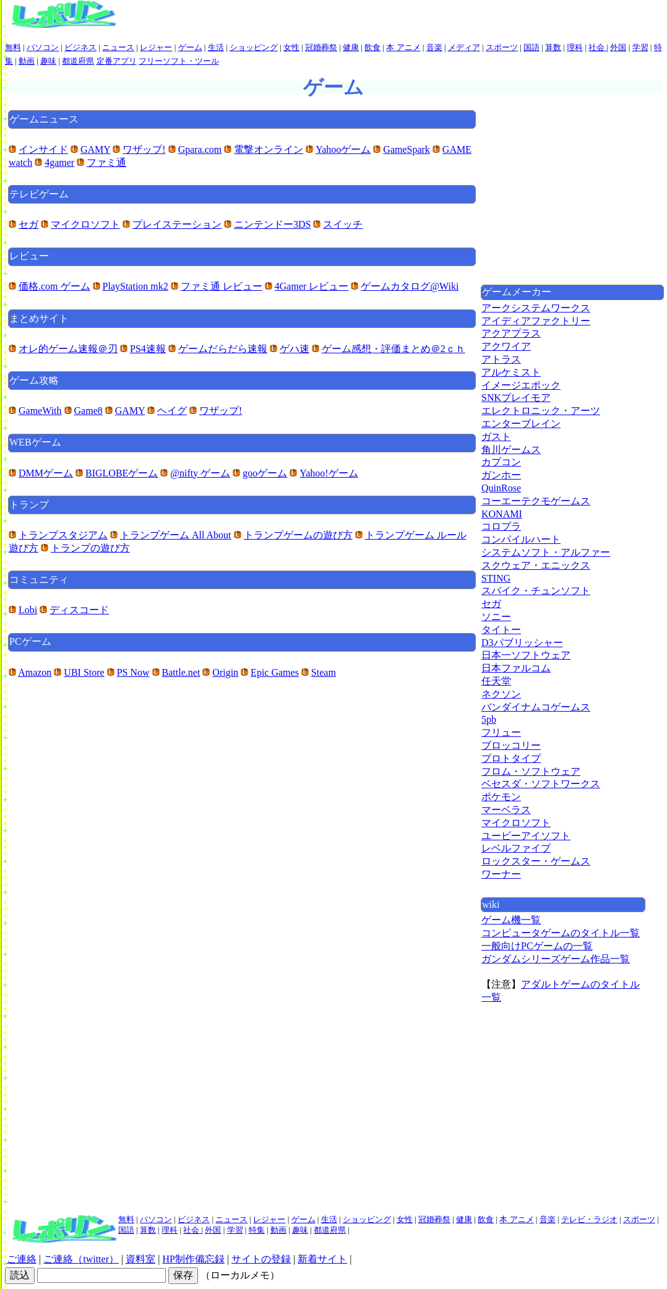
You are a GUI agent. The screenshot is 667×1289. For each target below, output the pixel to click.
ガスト (496, 436)
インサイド (43, 149)
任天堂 (496, 681)
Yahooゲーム (343, 149)
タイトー (501, 629)
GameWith (40, 410)
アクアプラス (511, 333)
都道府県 (78, 61)
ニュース (118, 47)
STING (495, 578)
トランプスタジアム (63, 535)
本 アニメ (403, 47)
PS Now (133, 672)
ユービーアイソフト (525, 835)
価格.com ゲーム (54, 286)
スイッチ (343, 224)
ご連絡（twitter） (81, 1259)
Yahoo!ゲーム (328, 473)
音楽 (434, 47)
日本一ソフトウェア (525, 655)
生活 (216, 47)
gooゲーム (265, 473)
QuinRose (501, 488)
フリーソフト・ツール (179, 61)
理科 (575, 47)
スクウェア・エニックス (535, 565)
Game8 (88, 410)
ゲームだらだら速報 (222, 348)
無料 (13, 47)
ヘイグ (172, 410)
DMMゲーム (46, 473)
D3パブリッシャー (522, 642)
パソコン (43, 47)
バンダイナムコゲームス (535, 707)
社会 (597, 47)
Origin (225, 672)
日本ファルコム (516, 668)
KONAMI (501, 514)
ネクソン (501, 694)
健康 (351, 47)
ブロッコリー (511, 745)
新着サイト (322, 1259)
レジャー (156, 47)
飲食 (372, 47)
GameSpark (406, 149)
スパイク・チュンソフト (535, 590)
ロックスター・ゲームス (535, 861)
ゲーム (190, 47)
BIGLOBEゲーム (121, 473)
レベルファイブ (516, 848)
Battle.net (181, 672)
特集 (257, 1230)
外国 (618, 47)
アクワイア (506, 346)
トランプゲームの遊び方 (298, 535)
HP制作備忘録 (193, 1259)
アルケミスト (511, 372)
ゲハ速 (294, 348)
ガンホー (501, 475)
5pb (488, 719)
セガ (28, 224)
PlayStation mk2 (135, 286)
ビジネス (80, 47)
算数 (553, 47)
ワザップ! (144, 149)
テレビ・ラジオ (589, 1219)
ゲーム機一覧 (511, 920)
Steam (323, 672)
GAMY (95, 149)
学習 (640, 47)
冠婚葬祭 (321, 47)
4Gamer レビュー (312, 286)
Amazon (34, 672)
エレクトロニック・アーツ (540, 410)
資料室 (140, 1259)
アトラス (501, 359)
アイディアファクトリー (535, 321)
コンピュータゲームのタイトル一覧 (560, 933)
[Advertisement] (572, 196)
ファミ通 (106, 162)
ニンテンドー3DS (272, 224)
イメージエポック (521, 385)
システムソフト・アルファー (545, 552)
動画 (27, 61)
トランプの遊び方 (90, 548)
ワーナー (501, 874)
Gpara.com (200, 149)
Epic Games (275, 672)
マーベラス (506, 809)
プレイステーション (177, 224)
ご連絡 (22, 1259)
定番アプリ (117, 61)
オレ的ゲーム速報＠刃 (68, 348)
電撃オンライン (268, 149)
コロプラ (501, 526)
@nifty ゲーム (200, 473)
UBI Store (84, 672)
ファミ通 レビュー (221, 286)
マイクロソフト (85, 224)
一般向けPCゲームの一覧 (537, 946)
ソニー (496, 616)
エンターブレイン (521, 423)
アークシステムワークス (535, 308)
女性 (291, 47)
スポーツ (502, 47)
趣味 (48, 61)
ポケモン (501, 796)
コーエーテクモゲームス (535, 501)
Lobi (28, 610)
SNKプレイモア (516, 397)
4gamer (59, 162)
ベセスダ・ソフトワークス (540, 783)
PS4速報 (148, 348)
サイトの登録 (261, 1259)
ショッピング (254, 47)
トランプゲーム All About (175, 535)
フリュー (501, 732)
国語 (531, 47)
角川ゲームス (511, 449)
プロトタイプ (511, 758)
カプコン (501, 462)
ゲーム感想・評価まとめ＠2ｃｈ (393, 348)
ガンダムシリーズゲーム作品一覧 (555, 959)
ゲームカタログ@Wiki (409, 286)
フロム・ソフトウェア (530, 771)
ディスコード (79, 610)
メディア (464, 47)
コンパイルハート (521, 539)
